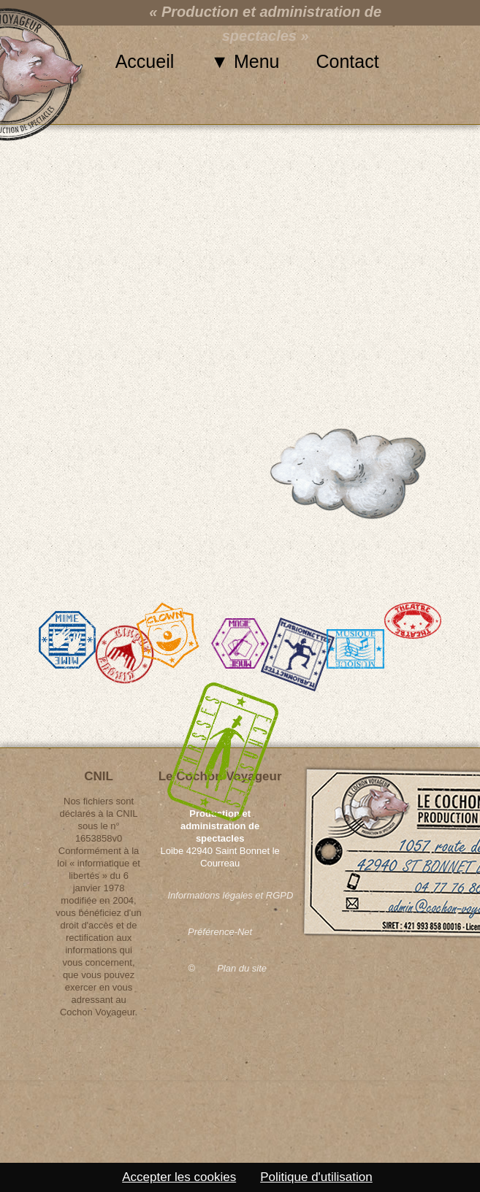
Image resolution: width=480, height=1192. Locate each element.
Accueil (145, 61)
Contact (347, 61)
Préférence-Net (220, 931)
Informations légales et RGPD (219, 895)
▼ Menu (244, 61)
